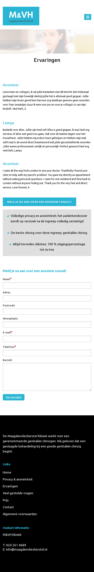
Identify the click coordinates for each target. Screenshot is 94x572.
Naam (7, 279)
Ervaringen (10, 486)
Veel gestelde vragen (18, 493)
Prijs (6, 500)
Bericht (7, 360)
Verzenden (14, 397)
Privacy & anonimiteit (18, 479)
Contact (8, 507)
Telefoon (9, 346)
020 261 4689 (16, 545)
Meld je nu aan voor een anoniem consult (39, 201)
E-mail (7, 332)
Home (38, 66)
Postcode (9, 305)
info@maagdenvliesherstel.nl (26, 549)
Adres (6, 292)
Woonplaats (10, 318)
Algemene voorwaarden (20, 514)
